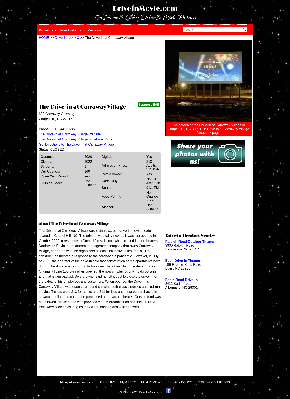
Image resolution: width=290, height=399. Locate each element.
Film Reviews (90, 30)
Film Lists (68, 30)
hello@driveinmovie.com (78, 382)
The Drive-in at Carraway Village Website (70, 134)
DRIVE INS (107, 382)
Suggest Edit (149, 104)
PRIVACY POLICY (180, 382)
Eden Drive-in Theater (182, 261)
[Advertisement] (100, 71)
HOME (44, 37)
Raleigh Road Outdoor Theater (190, 241)
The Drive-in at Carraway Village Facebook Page (76, 139)
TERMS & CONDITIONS (213, 382)
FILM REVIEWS (152, 382)
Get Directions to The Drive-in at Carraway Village (76, 144)
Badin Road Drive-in (181, 280)
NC (76, 37)
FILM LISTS (128, 382)
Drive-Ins (48, 30)
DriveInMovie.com (145, 9)
